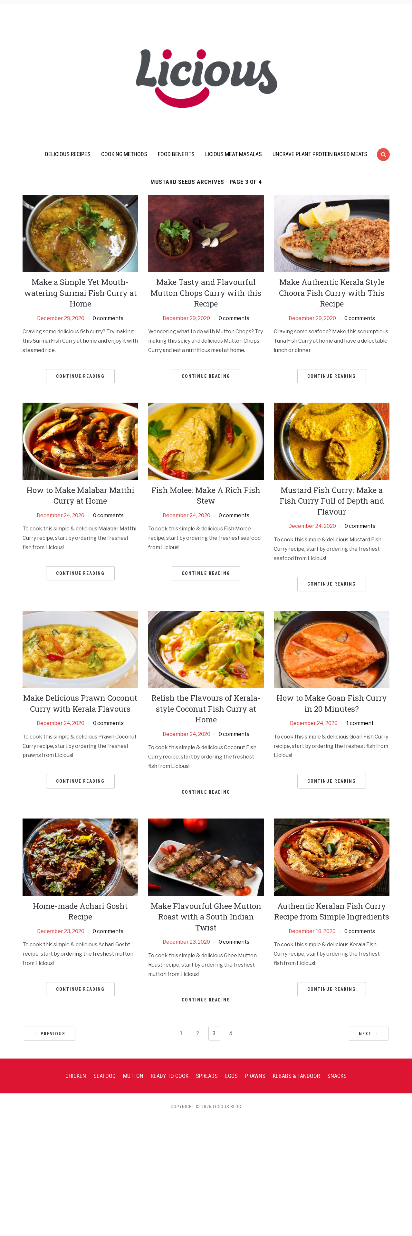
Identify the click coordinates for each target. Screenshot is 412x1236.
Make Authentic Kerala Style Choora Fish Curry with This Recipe (331, 293)
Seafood (104, 1075)
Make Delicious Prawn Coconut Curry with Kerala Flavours (80, 703)
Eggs (231, 1075)
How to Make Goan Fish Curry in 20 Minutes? (331, 703)
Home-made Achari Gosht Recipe (80, 911)
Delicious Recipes (68, 154)
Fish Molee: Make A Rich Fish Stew (205, 495)
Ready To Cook (169, 1075)
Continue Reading (80, 376)
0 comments (108, 318)
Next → (368, 1033)
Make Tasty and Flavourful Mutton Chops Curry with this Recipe (205, 293)
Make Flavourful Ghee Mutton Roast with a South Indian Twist (206, 917)
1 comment (360, 723)
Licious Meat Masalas (233, 154)
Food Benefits (176, 154)
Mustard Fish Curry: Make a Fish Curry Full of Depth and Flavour (332, 501)
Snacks (337, 1075)
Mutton (133, 1075)
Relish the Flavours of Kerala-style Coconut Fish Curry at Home (206, 709)
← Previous (49, 1033)
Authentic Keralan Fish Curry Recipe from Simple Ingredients (331, 911)
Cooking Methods (124, 154)
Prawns (255, 1075)
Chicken (75, 1075)
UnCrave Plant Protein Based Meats (320, 154)
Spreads (207, 1075)
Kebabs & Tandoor (296, 1075)
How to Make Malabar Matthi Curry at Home (80, 495)
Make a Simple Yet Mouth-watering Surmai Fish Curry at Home (80, 293)
